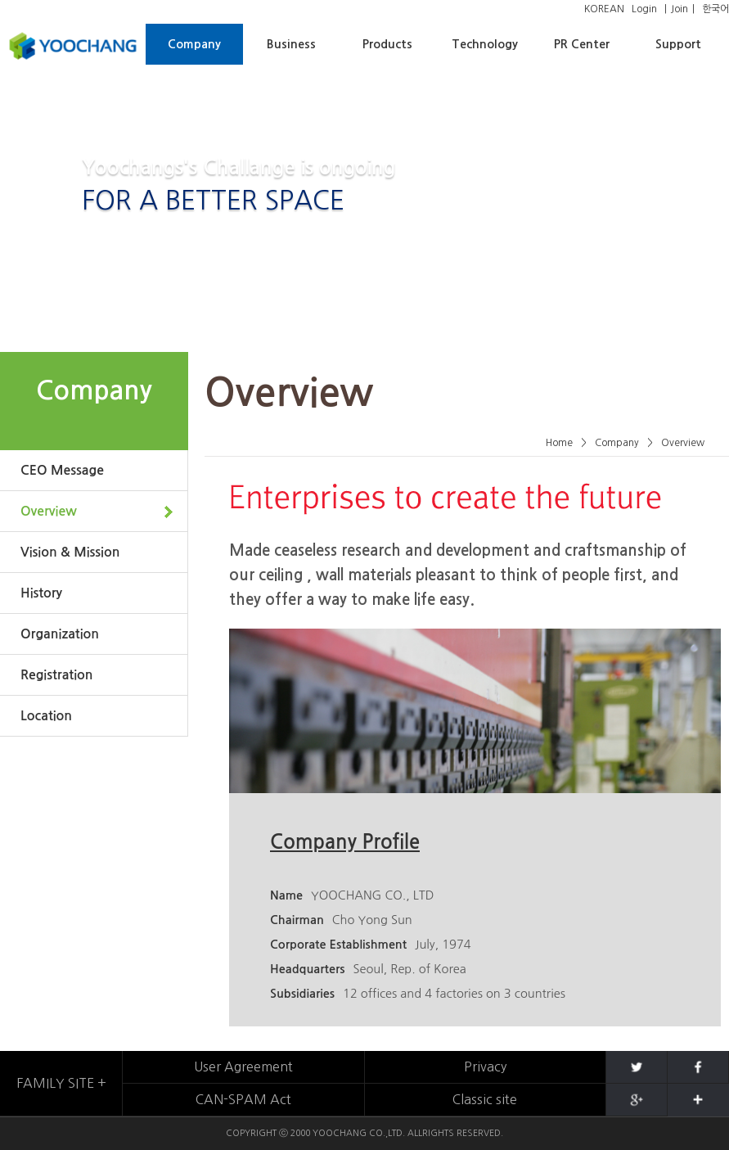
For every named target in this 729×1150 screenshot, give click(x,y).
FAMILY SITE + (61, 1082)
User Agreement (243, 1066)
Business (291, 44)
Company (194, 44)
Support (678, 44)
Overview (48, 511)
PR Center (582, 44)
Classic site (484, 1099)
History (41, 593)
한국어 (715, 9)
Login (644, 9)
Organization (59, 634)
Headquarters (307, 969)
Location (46, 716)
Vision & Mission (69, 552)
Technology (485, 44)
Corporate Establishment (338, 944)
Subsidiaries (302, 993)
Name (286, 895)
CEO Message (62, 470)
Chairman (297, 920)
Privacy (485, 1066)
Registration (56, 675)
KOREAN (604, 9)
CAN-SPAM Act (243, 1099)
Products (387, 44)
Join (679, 9)
